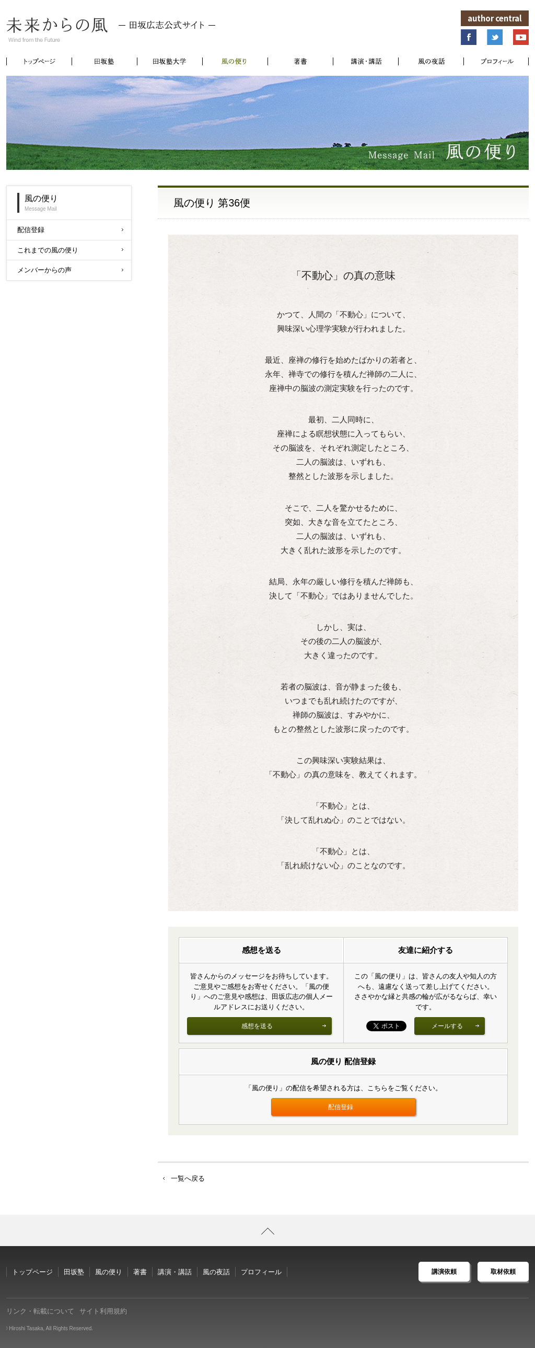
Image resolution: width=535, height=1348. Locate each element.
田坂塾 (74, 1272)
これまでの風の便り (70, 250)
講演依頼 (444, 1271)
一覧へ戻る (188, 1178)
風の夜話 (216, 1272)
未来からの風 (110, 29)
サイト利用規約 (103, 1311)
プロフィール (261, 1272)
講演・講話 (175, 1272)
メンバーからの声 (70, 270)
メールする (456, 1026)
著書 (140, 1272)
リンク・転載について (40, 1311)
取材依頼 (503, 1271)
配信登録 (340, 1107)
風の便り (108, 1272)
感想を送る (284, 1026)
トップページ (32, 1272)
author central (495, 18)
